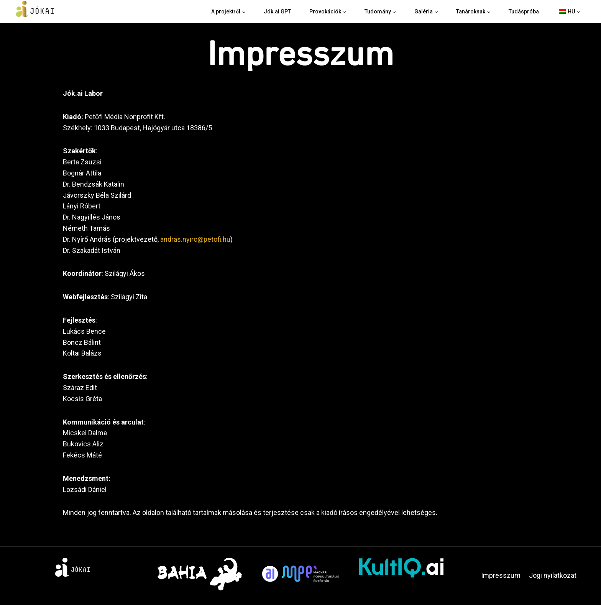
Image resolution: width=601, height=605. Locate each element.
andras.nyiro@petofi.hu (195, 239)
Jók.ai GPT (277, 11)
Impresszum (501, 575)
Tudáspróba (524, 11)
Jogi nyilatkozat (552, 575)
